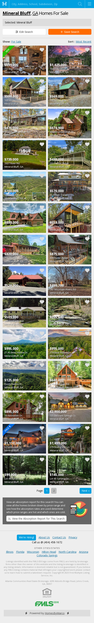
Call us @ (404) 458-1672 (47, 542)
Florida (20, 552)
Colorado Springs (47, 555)
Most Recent (83, 41)
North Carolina (67, 552)
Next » (86, 490)
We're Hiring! (26, 537)
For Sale (16, 41)
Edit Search (24, 31)
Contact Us (59, 537)
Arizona (83, 552)
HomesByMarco (55, 613)
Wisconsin (33, 552)
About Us (44, 537)
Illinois (9, 552)
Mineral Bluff (17, 13)
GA (35, 13)
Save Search (69, 31)
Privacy (73, 537)
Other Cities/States (47, 548)
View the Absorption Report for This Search (36, 518)
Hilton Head (49, 552)
